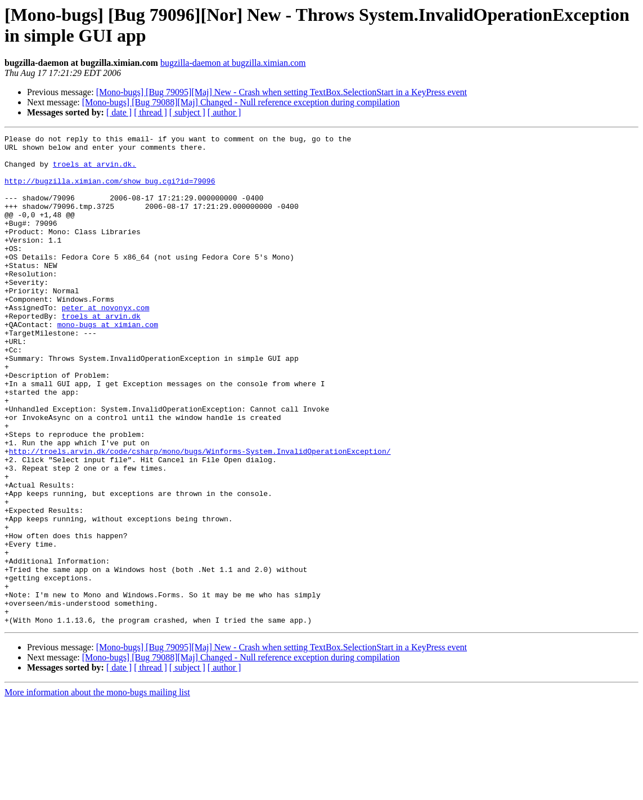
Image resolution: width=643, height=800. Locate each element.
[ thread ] (150, 112)
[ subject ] (187, 112)
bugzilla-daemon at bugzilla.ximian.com (233, 63)
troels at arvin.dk (100, 353)
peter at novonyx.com (105, 343)
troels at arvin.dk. (94, 171)
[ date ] (119, 112)
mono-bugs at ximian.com (107, 363)
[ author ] (224, 112)
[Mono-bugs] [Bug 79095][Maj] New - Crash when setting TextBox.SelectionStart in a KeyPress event (281, 92)
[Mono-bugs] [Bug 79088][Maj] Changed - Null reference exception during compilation (241, 102)
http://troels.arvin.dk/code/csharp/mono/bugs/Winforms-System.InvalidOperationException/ (200, 515)
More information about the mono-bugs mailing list (97, 790)
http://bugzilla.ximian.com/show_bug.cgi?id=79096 (110, 191)
